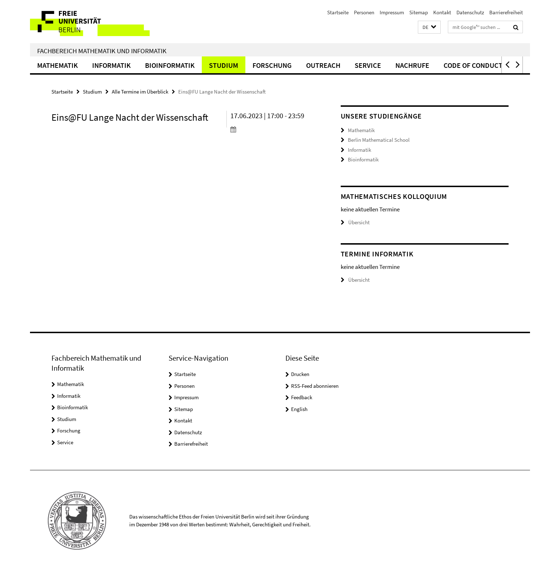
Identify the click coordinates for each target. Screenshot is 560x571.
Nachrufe (412, 65)
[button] (429, 27)
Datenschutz (470, 12)
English (299, 409)
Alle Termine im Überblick (140, 91)
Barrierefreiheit (506, 12)
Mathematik (57, 65)
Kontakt (442, 12)
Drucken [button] (300, 374)
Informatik (111, 65)
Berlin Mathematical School (379, 139)
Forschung (272, 65)
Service (368, 65)
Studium (223, 65)
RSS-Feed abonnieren (315, 385)
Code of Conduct (473, 65)
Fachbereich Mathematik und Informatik (101, 50)
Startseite (338, 12)
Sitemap (418, 12)
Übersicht (355, 222)
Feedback (301, 397)
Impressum (392, 12)
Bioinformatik (170, 65)
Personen (364, 12)
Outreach (323, 65)
